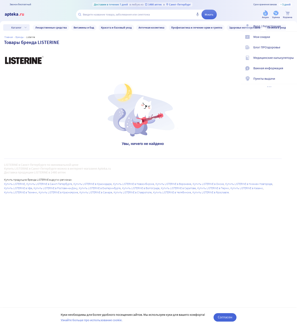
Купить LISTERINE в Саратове (178, 188)
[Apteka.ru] (18, 14)
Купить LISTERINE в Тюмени (20, 192)
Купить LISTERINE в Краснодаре (92, 184)
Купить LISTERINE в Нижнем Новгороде (248, 184)
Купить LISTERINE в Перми (213, 188)
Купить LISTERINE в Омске (208, 184)
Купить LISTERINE (14, 184)
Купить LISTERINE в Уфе (18, 188)
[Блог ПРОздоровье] (291, 50)
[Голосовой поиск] (197, 14)
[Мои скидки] (291, 40)
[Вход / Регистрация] (291, 29)
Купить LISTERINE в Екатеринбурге (100, 188)
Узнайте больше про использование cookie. (91, 320)
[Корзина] (287, 15)
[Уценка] (276, 15)
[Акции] (265, 15)
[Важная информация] (291, 71)
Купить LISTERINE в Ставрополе (133, 192)
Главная (8, 37)
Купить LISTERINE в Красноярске (58, 192)
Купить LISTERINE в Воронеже (173, 184)
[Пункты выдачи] (291, 82)
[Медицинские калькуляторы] (291, 61)
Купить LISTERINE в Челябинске (172, 192)
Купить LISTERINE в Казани (246, 188)
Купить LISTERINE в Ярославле (210, 192)
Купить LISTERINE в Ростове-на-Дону (55, 188)
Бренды (19, 37)
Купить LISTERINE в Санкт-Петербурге (49, 184)
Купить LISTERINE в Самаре (95, 192)
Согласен (225, 317)
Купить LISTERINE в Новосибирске (133, 184)
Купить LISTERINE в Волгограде (140, 188)
